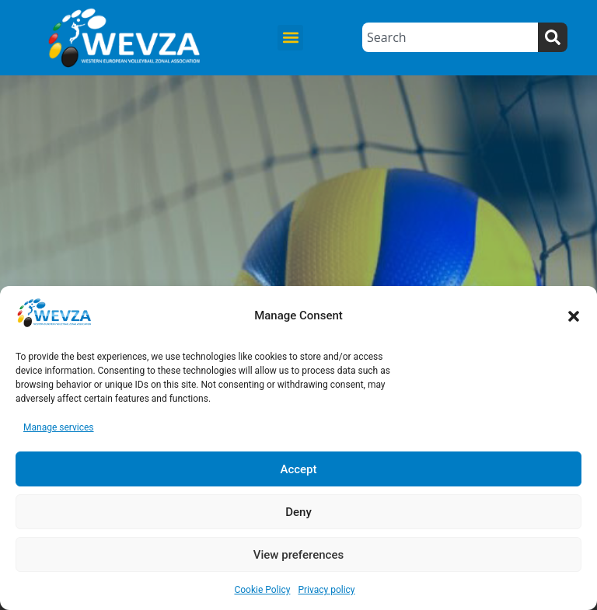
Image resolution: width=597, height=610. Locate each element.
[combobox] (450, 37)
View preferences (298, 555)
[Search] (552, 37)
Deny (298, 512)
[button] (573, 316)
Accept (298, 469)
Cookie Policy (262, 589)
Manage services (58, 427)
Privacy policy (326, 589)
